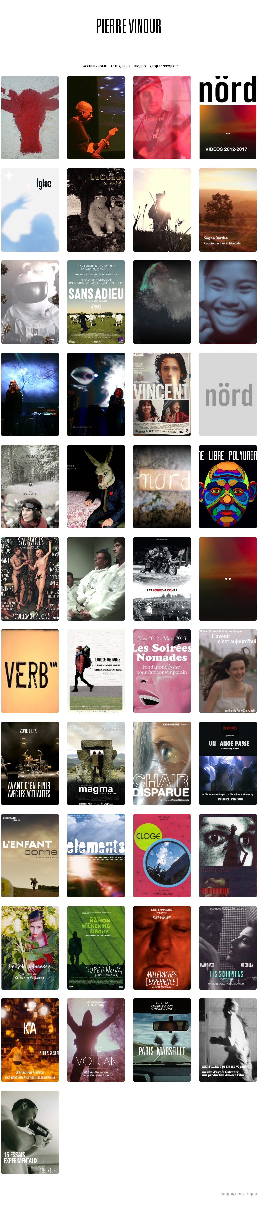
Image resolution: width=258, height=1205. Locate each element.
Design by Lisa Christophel (239, 1194)
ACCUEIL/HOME (95, 66)
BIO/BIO (140, 66)
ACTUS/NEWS (120, 66)
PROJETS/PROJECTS (164, 66)
